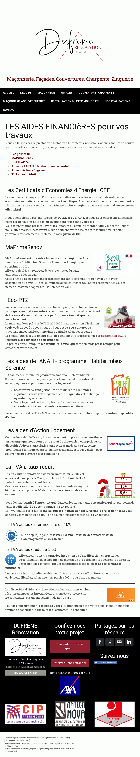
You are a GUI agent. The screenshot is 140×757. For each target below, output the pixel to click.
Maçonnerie (46, 92)
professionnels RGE (110, 335)
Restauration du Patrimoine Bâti (75, 101)
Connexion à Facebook (105, 662)
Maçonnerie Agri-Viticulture (24, 101)
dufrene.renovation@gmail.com (25, 666)
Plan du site (64, 737)
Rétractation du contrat (17, 740)
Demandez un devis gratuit (70, 646)
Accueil (8, 92)
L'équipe (25, 92)
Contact (9, 109)
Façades (67, 92)
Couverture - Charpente (96, 92)
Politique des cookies (50, 737)
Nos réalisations (117, 101)
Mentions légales (11, 737)
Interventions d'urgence (70, 663)
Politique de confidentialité (29, 737)
